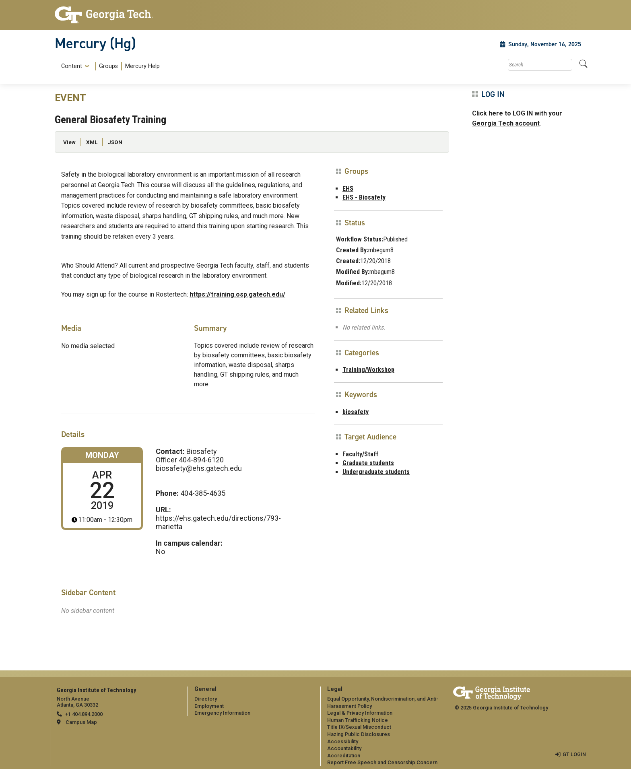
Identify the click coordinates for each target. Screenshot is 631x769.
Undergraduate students (376, 472)
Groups (108, 66)
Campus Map (81, 722)
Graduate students (368, 463)
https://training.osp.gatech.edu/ (237, 294)
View (69, 142)
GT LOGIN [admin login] (574, 754)
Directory (205, 699)
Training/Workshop (368, 369)
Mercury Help (142, 66)
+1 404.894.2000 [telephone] (84, 714)
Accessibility (342, 741)
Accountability (344, 748)
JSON (115, 142)
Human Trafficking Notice (357, 720)
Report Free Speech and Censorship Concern (382, 762)
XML (91, 142)
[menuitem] (109, 66)
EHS (347, 188)
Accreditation (343, 756)
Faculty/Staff (360, 454)
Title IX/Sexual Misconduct (359, 727)
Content (71, 66)
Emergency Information (222, 713)
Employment (209, 706)
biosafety (355, 412)
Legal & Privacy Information (359, 713)
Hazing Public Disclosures (358, 734)
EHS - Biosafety (364, 197)
